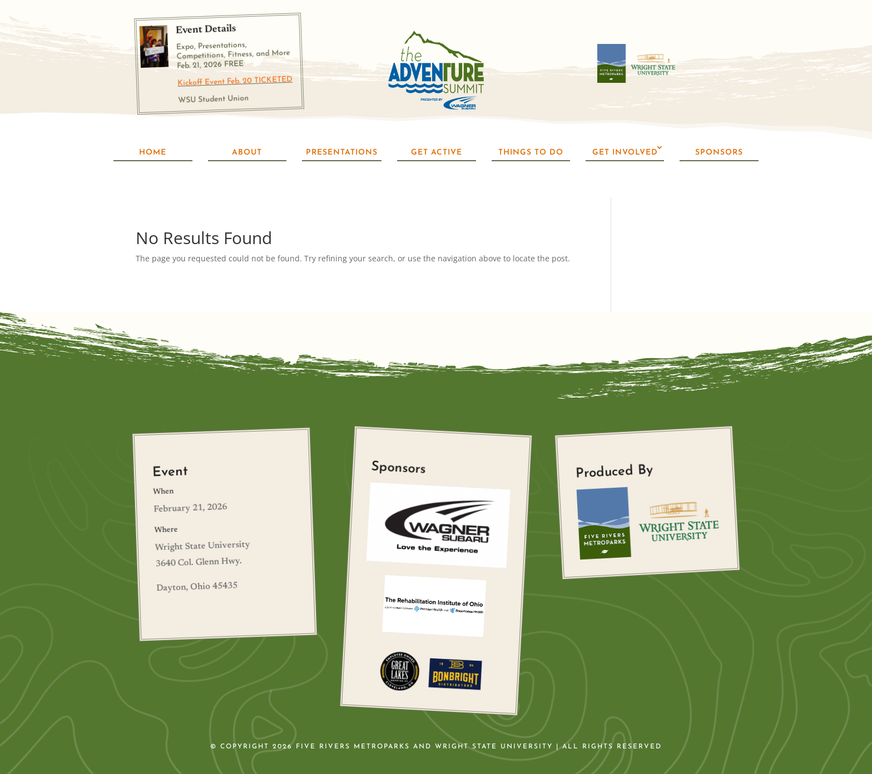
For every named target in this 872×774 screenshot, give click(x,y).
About (247, 152)
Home (152, 152)
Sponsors (719, 152)
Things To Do (530, 152)
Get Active (436, 152)
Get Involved (625, 152)
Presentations (342, 152)
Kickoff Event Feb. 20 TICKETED (235, 81)
